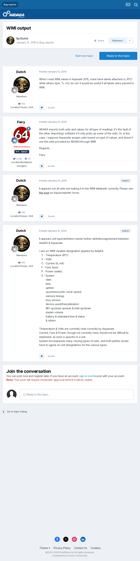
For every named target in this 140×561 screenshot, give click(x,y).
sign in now (86, 376)
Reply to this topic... (36, 394)
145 (21, 103)
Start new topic (84, 55)
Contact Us (80, 547)
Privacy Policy (62, 547)
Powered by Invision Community (70, 555)
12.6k (17, 158)
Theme (44, 547)
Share (99, 40)
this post (44, 192)
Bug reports (47, 42)
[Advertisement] (70, 444)
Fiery (21, 122)
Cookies (96, 547)
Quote (51, 107)
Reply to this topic (118, 55)
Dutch (24, 38)
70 (27, 158)
